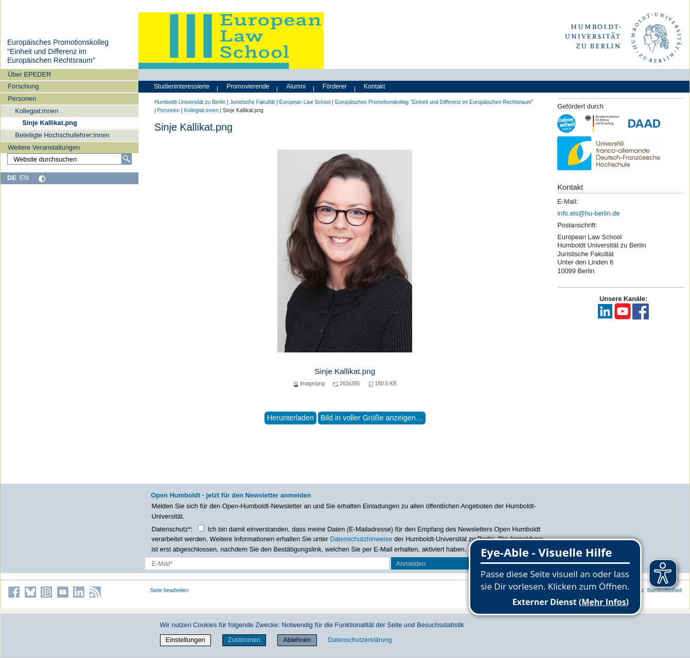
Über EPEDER (29, 74)
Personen (22, 98)
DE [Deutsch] (11, 178)
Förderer (335, 86)
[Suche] (126, 159)
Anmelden (411, 563)
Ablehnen (297, 640)
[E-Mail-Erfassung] (267, 564)
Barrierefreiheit (664, 590)
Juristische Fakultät (252, 102)
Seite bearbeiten (169, 590)
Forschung (23, 86)
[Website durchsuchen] (69, 159)
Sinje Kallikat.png (49, 123)
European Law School (304, 102)
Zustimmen (244, 640)
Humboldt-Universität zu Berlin (189, 102)
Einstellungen (185, 640)
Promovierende (247, 86)
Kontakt (374, 86)
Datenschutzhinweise (361, 539)
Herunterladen (290, 418)
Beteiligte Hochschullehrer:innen (62, 135)
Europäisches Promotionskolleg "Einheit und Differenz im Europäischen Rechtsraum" (58, 51)
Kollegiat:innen (36, 111)
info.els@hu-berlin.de (588, 213)
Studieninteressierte (181, 86)
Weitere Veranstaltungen (44, 147)
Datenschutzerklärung (360, 640)
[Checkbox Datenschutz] (201, 528)
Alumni (296, 86)
